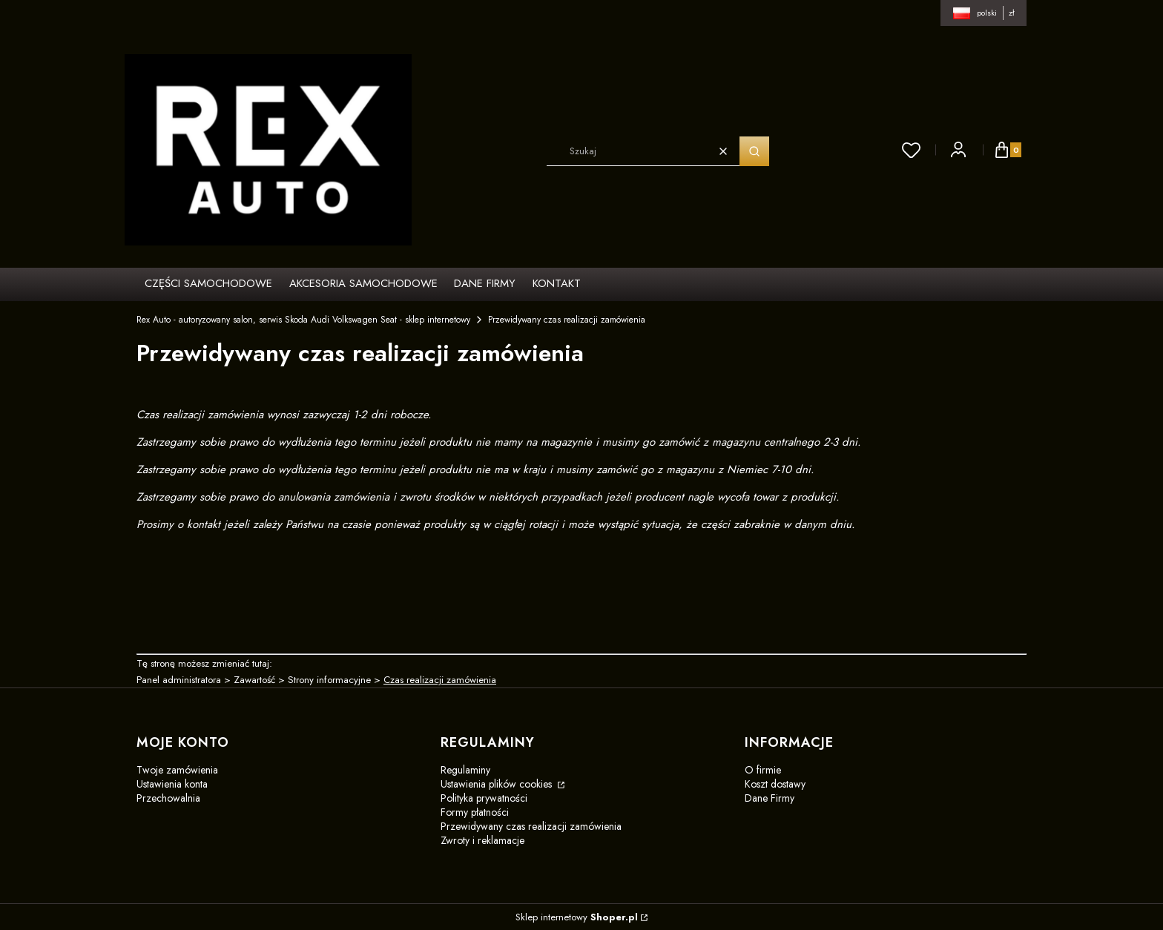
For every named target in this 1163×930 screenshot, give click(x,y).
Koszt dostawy (775, 783)
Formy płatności (475, 812)
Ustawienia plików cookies (498, 783)
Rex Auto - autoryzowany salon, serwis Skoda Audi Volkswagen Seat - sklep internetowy (303, 319)
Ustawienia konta (172, 783)
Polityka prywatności (484, 798)
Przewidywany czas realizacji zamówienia (531, 826)
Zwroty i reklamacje (482, 840)
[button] (754, 151)
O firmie (763, 769)
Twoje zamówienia (177, 769)
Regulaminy (465, 769)
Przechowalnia (168, 798)
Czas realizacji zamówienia (439, 680)
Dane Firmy (769, 798)
